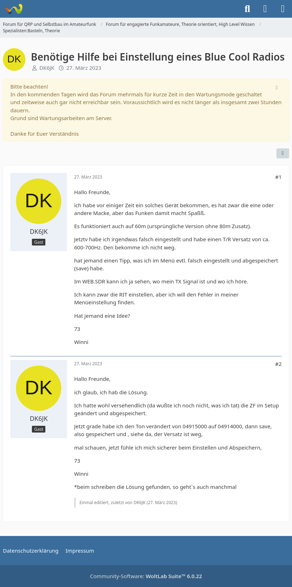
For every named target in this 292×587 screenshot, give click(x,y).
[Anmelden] (265, 9)
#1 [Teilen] (278, 176)
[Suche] (247, 9)
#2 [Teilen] (278, 363)
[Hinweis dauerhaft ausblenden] (277, 87)
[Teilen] (282, 153)
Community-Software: (146, 576)
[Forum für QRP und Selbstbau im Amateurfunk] (13, 9)
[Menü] (283, 9)
